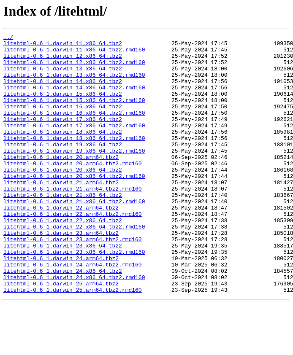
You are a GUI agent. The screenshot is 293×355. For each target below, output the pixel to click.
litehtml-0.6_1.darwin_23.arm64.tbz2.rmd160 (72, 281)
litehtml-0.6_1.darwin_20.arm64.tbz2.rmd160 (72, 190)
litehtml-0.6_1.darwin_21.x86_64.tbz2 (62, 227)
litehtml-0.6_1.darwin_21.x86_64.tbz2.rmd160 (74, 235)
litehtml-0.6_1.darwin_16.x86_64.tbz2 (62, 121)
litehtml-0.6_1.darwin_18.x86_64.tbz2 (62, 152)
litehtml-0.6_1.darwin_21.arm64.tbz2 (61, 212)
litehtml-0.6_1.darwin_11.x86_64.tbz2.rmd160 (74, 53)
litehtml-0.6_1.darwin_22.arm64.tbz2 (61, 243)
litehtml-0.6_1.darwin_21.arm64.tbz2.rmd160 (72, 220)
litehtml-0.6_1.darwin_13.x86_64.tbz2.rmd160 (74, 83)
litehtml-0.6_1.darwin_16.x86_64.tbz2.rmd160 (74, 129)
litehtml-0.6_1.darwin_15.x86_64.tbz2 (62, 106)
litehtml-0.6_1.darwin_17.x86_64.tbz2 (62, 136)
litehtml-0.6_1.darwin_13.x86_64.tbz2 (62, 76)
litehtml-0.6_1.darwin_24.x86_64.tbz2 (62, 319)
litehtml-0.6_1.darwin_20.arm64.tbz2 (61, 182)
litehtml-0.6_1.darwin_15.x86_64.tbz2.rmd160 (74, 114)
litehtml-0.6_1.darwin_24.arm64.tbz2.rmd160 (72, 311)
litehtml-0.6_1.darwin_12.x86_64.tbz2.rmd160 (74, 68)
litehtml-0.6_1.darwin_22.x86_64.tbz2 (62, 258)
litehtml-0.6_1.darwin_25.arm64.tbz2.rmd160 (72, 341)
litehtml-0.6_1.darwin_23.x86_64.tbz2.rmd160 (74, 296)
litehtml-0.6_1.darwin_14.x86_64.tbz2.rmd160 (74, 98)
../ (8, 38)
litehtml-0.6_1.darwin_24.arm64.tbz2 (61, 303)
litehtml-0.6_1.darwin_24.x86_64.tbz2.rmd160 (74, 326)
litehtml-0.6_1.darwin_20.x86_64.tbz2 (62, 197)
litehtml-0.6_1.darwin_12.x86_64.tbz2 (62, 61)
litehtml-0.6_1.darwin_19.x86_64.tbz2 (62, 167)
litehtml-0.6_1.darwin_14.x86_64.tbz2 (62, 91)
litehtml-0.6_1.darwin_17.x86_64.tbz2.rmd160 (74, 144)
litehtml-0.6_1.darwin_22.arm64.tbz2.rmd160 (72, 250)
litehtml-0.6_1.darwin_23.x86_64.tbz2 (62, 288)
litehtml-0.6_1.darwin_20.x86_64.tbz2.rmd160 (74, 205)
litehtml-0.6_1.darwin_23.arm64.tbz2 (61, 273)
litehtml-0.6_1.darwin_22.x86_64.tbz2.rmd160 (74, 265)
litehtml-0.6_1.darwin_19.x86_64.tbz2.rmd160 (74, 174)
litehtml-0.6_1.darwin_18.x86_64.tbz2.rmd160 (74, 159)
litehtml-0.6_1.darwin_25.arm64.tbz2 (61, 334)
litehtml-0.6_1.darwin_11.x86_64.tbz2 (62, 45)
